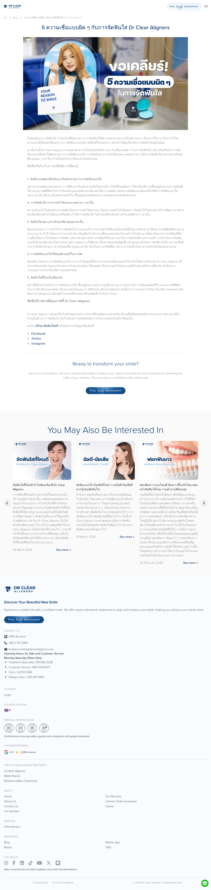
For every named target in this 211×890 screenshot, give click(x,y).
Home (5, 17)
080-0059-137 (41, 667)
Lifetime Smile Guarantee (121, 801)
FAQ (108, 847)
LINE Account (17, 636)
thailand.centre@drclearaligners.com (31, 649)
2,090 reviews (28, 752)
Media (8, 847)
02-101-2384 (24, 672)
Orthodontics (12, 827)
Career (110, 806)
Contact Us (11, 806)
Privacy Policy (40, 882)
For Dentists (11, 811)
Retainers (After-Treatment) (20, 781)
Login (7, 695)
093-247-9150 (35, 677)
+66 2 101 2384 (18, 643)
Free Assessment (184, 7)
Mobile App (113, 842)
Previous (7, 503)
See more (62, 558)
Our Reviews (113, 796)
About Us (10, 801)
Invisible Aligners (14, 771)
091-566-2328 (44, 662)
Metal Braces (12, 776)
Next (204, 503)
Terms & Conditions (62, 882)
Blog (15, 17)
